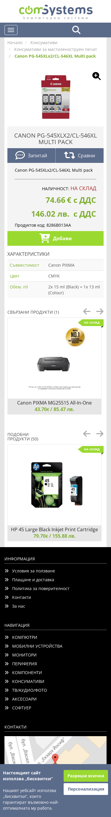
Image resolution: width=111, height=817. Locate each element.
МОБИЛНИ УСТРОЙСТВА (33, 646)
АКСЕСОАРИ (20, 699)
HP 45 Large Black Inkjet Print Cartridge (54, 529)
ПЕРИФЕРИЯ (20, 663)
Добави (55, 238)
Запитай (31, 156)
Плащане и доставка (29, 579)
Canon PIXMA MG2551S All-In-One (54, 403)
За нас (14, 606)
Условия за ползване (29, 571)
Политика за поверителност (37, 588)
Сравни (79, 156)
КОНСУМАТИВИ (24, 681)
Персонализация (86, 789)
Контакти (17, 597)
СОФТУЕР (17, 708)
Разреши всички (85, 775)
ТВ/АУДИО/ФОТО (25, 690)
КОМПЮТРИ (20, 637)
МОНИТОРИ (20, 655)
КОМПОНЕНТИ (23, 672)
